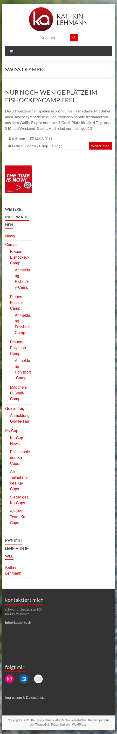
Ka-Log (54, 146)
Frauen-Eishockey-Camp (19, 257)
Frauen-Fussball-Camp (18, 302)
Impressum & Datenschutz (25, 698)
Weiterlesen (100, 146)
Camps (11, 244)
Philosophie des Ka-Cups (20, 457)
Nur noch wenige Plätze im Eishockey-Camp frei (51, 96)
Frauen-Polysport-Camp (18, 348)
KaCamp (18, 139)
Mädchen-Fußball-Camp (18, 393)
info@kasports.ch (18, 622)
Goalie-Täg (14, 408)
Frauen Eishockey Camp (30, 146)
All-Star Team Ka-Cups (18, 517)
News (10, 236)
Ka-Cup (11, 431)
